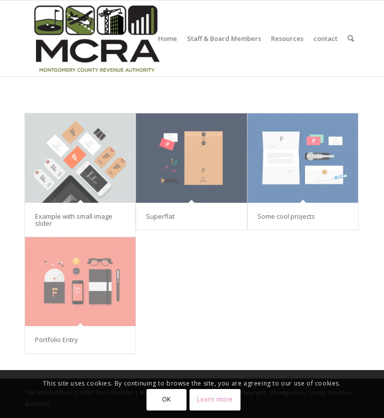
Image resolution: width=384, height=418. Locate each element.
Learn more (215, 399)
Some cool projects (286, 216)
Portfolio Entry (56, 339)
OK (166, 399)
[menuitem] (167, 38)
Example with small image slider (73, 220)
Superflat (160, 216)
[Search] (350, 38)
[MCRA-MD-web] (96, 38)
